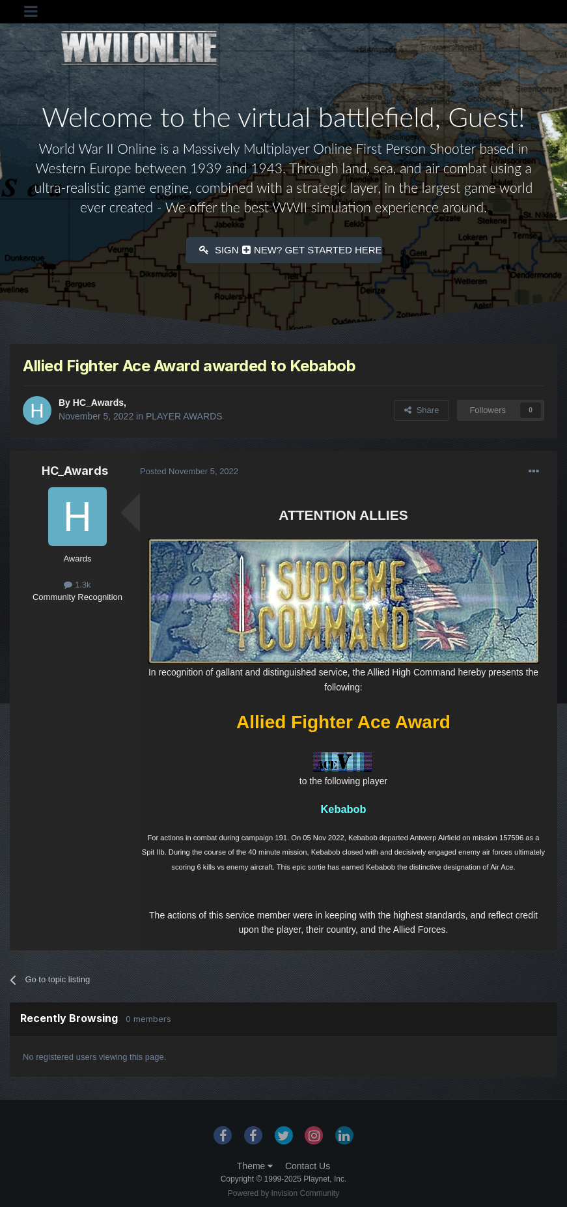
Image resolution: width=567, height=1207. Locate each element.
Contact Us (307, 1164)
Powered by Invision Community (283, 1191)
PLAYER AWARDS (184, 413)
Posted (189, 469)
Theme (255, 1164)
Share (421, 407)
